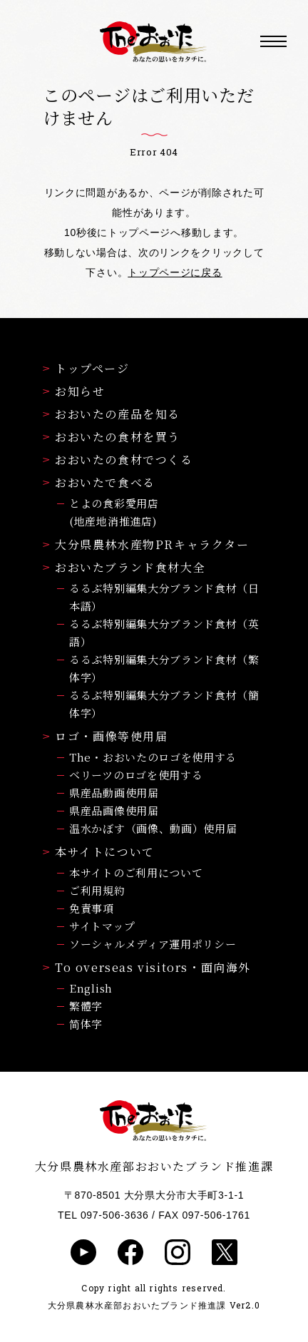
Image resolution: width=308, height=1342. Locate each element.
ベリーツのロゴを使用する (135, 774)
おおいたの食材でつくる (118, 459)
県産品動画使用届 (114, 792)
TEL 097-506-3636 (103, 1215)
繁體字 (86, 1005)
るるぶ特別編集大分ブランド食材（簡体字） (164, 703)
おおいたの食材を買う (111, 437)
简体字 (86, 1023)
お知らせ (74, 391)
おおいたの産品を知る (111, 414)
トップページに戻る (175, 272)
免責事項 (91, 908)
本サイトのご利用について (135, 872)
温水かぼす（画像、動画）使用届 (153, 828)
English (91, 987)
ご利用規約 (97, 890)
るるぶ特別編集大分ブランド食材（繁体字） (164, 668)
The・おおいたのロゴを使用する (153, 756)
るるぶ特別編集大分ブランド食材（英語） (164, 632)
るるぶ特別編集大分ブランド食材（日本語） (164, 596)
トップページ (86, 368)
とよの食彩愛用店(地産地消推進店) (114, 512)
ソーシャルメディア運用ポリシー (153, 943)
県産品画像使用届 (114, 810)
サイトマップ (102, 925)
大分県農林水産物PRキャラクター (146, 544)
